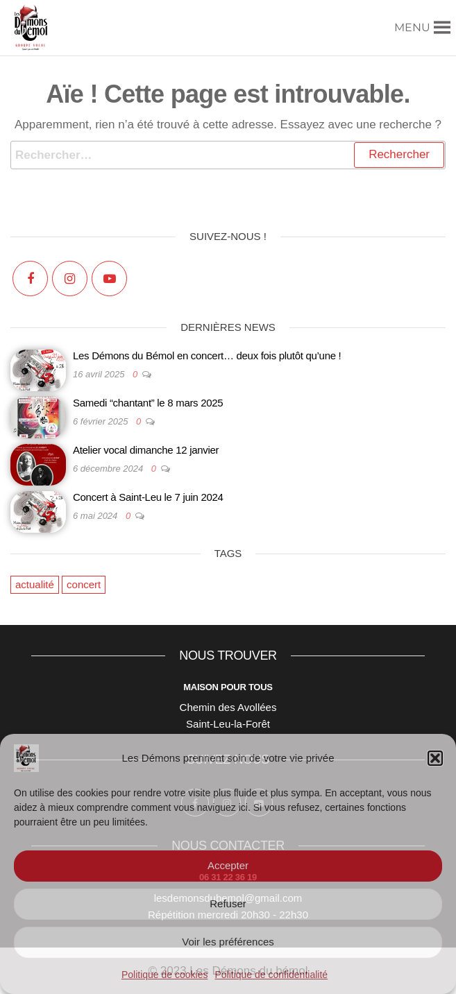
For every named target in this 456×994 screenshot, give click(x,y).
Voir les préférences (228, 942)
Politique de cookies (164, 974)
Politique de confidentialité (271, 974)
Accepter (228, 865)
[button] (435, 758)
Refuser (228, 903)
